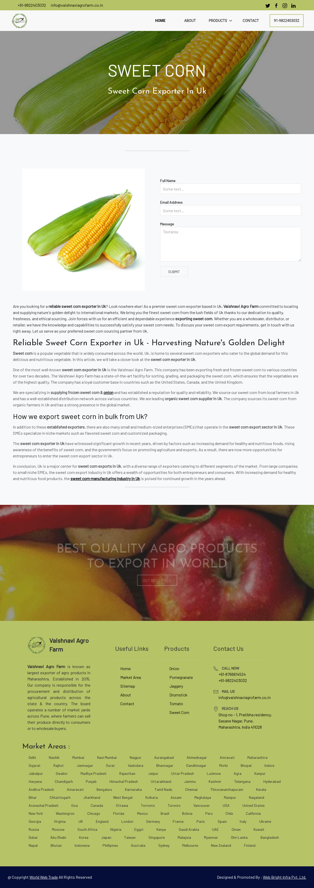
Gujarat (35, 765)
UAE (215, 829)
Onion (174, 668)
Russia (34, 829)
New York (36, 813)
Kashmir (215, 781)
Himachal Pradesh (123, 781)
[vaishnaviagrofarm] (19, 20)
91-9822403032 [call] (286, 21)
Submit (174, 271)
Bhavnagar (164, 765)
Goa (74, 805)
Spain (222, 821)
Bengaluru (104, 789)
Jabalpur (36, 773)
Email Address (171, 202)
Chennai (191, 789)
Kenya (161, 829)
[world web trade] (43, 877)
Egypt (139, 829)
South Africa (87, 829)
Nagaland (256, 797)
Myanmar (211, 837)
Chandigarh (64, 781)
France (178, 821)
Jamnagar (85, 765)
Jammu (190, 781)
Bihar (33, 797)
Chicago (93, 813)
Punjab (91, 781)
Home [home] (160, 21)
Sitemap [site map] (127, 686)
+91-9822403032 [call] (32, 5)
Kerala (261, 789)
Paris (201, 821)
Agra (237, 773)
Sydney (163, 845)
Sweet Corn (179, 712)
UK (80, 821)
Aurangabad (164, 757)
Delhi (32, 757)
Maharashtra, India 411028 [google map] (240, 727)
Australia (138, 845)
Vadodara (135, 765)
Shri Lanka (239, 837)
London (127, 821)
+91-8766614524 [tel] (232, 674)
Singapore (156, 837)
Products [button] (220, 21)
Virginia (60, 821)
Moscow (58, 829)
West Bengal (122, 797)
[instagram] (284, 5)
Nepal (33, 845)
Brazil (165, 813)
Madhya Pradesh (93, 773)
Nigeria (115, 829)
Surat (110, 765)
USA (226, 805)
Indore (269, 765)
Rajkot (58, 765)
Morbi (223, 765)
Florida (118, 813)
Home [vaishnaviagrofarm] (125, 668)
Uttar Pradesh (182, 773)
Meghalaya (202, 797)
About (125, 694)
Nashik (54, 757)
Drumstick (178, 694)
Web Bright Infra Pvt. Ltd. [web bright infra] (284, 877)
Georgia (35, 821)
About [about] (190, 21)
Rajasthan (127, 773)
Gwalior (62, 773)
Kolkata (151, 797)
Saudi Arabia (189, 829)
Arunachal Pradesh (43, 805)
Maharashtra (257, 757)
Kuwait (259, 829)
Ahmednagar (197, 757)
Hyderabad (272, 781)
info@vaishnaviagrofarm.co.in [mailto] (77, 5)
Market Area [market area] (130, 677)
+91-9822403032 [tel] (232, 680)
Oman (236, 829)
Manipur (230, 797)
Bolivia (187, 813)
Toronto (174, 805)
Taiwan (130, 837)
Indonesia (82, 845)
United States (253, 805)
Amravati (227, 757)
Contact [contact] (251, 21)
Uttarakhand (161, 781)
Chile (229, 813)
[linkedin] (293, 5)
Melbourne (190, 845)
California (253, 813)
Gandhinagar (196, 765)
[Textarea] (230, 244)
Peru (209, 813)
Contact (127, 703)
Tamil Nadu (163, 789)
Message (167, 224)
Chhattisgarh (60, 797)
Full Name (167, 180)
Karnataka (133, 789)
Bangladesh (270, 837)
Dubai (33, 837)
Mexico (142, 813)
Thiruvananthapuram (226, 789)
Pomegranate (181, 677)
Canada (97, 805)
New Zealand (221, 845)
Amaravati (75, 789)
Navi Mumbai (107, 757)
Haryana (35, 781)
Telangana (242, 781)
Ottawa (122, 805)
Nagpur (135, 757)
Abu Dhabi (58, 837)
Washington (65, 813)
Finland (249, 845)
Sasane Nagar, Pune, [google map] (236, 720)
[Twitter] (267, 5)
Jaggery (176, 686)
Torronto (148, 805)
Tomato (176, 703)
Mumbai (78, 757)
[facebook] (276, 5)
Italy (243, 821)
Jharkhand (91, 797)
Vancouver (201, 805)
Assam (176, 797)
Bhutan (56, 845)
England (102, 821)
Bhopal (246, 765)
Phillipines (110, 845)
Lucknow (214, 773)
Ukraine (265, 821)
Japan (106, 837)
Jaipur (153, 773)
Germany (153, 821)
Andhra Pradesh (41, 789)
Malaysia (184, 837)
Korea (83, 837)
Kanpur (259, 773)
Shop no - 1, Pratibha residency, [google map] (245, 714)
